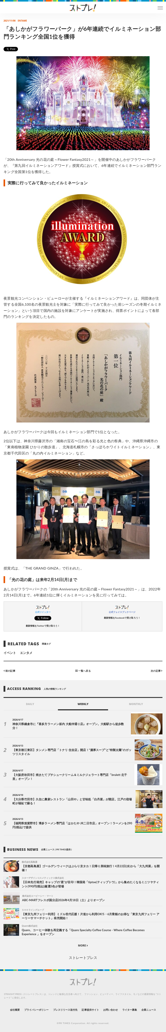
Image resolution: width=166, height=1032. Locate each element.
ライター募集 (129, 1009)
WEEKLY (82, 704)
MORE (83, 945)
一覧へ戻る (83, 670)
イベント (10, 653)
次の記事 (156, 670)
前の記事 (9, 670)
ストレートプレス (83, 957)
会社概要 (15, 1009)
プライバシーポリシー (36, 1009)
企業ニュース (148, 1009)
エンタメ (26, 653)
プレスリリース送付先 (65, 1009)
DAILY (30, 704)
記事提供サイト (90, 1009)
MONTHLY (136, 704)
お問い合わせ (110, 1009)
